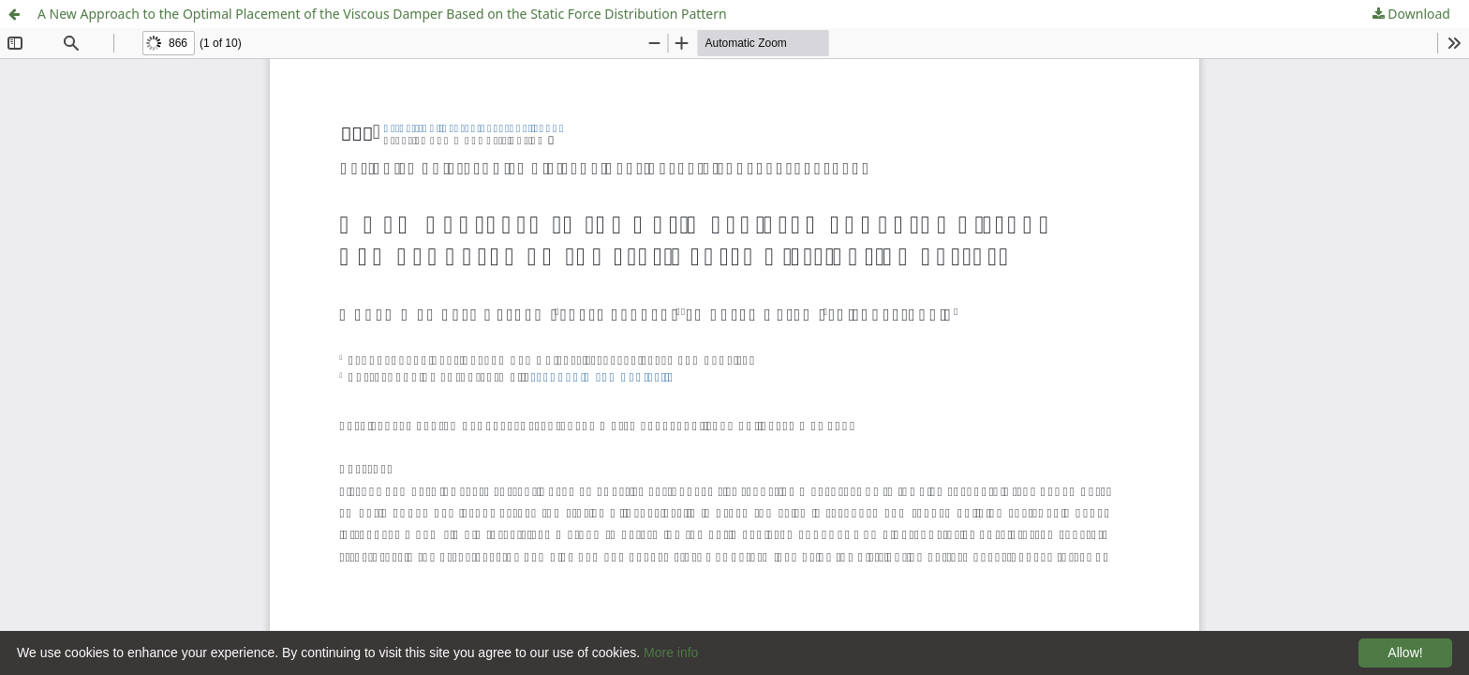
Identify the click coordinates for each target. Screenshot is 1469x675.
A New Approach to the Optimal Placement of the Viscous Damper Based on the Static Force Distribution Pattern (382, 13)
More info (671, 652)
